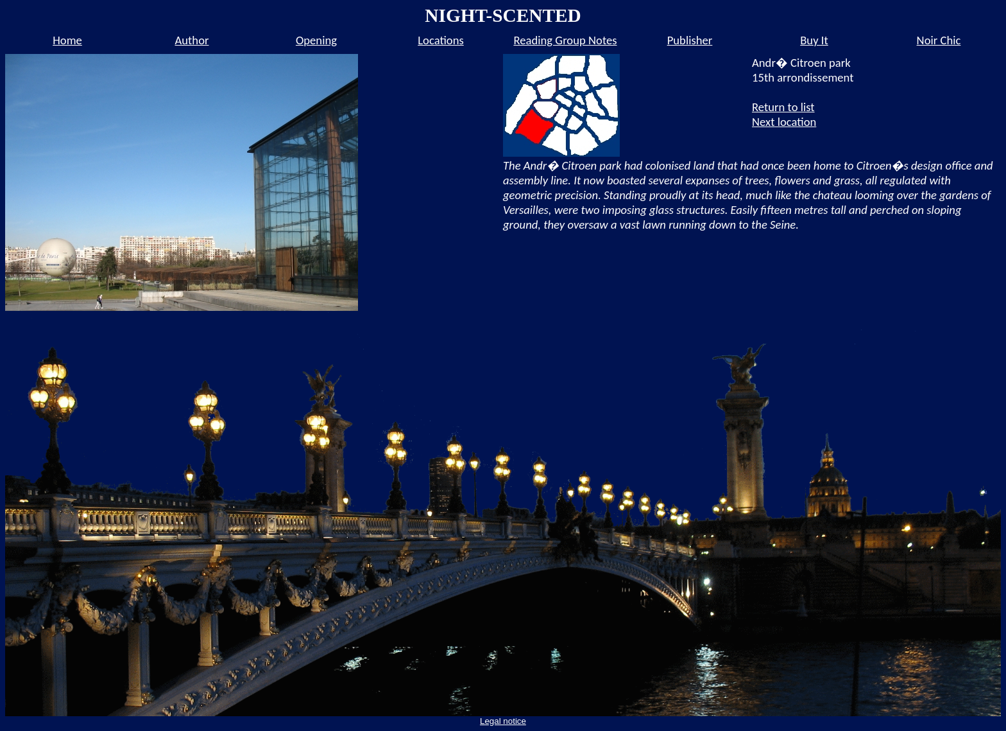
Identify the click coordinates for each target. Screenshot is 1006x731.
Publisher (690, 40)
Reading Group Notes (565, 40)
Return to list (783, 107)
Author (192, 40)
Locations (441, 40)
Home (67, 40)
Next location (784, 121)
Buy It (814, 40)
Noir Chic (939, 40)
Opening (316, 40)
